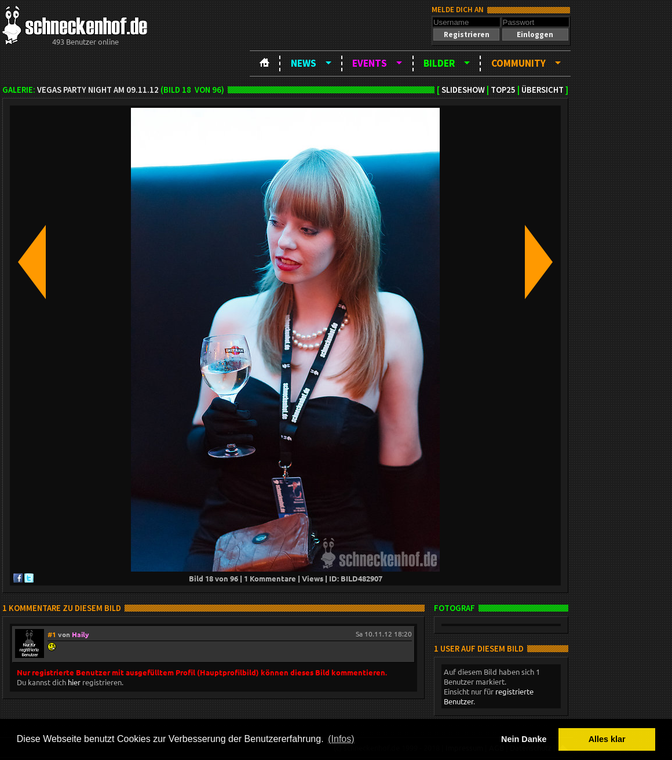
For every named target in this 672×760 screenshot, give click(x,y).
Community (518, 63)
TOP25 (503, 90)
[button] (466, 34)
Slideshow (463, 90)
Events (369, 63)
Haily (80, 634)
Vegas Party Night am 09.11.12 (98, 90)
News (303, 63)
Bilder (439, 63)
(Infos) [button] (341, 739)
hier (74, 682)
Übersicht (542, 90)
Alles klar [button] (607, 739)
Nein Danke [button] (523, 739)
